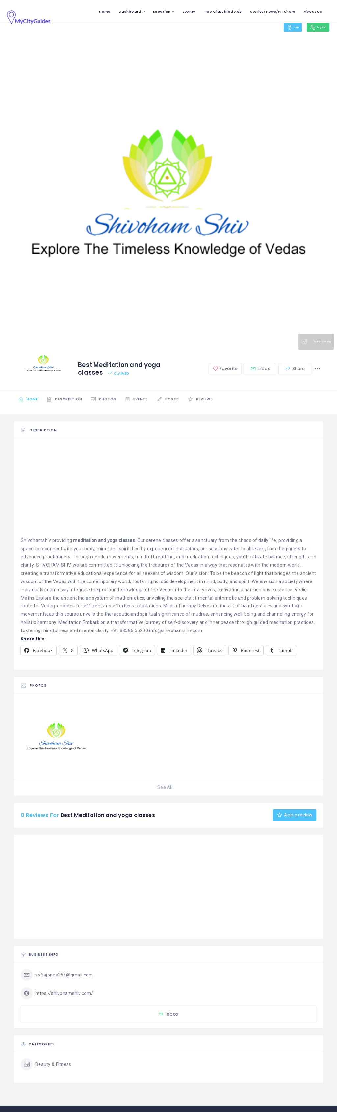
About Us (313, 11)
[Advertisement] (168, 490)
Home (105, 11)
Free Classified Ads (223, 11)
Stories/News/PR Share (273, 11)
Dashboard (130, 11)
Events (189, 11)
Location (161, 11)
